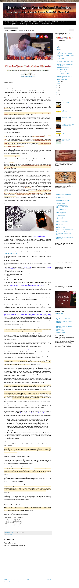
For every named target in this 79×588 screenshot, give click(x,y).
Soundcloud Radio (45, 23)
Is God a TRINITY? (59, 218)
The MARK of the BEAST (61, 209)
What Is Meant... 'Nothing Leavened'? (64, 53)
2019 (57, 94)
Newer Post (6, 579)
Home (28, 579)
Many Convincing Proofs (61, 217)
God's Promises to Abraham (61, 196)
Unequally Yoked (60, 58)
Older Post (49, 579)
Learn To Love (60, 60)
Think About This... (7, 23)
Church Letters (28, 21)
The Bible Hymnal (59, 192)
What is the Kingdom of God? (62, 221)
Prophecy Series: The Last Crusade (63, 202)
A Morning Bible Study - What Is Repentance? (63, 74)
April (58, 47)
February (59, 81)
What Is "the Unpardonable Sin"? (62, 219)
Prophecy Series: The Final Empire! (63, 199)
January (59, 83)
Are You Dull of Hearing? (62, 69)
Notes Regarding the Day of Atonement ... (64, 194)
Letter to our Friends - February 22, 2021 (66, 140)
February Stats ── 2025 (62, 79)
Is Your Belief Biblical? (60, 203)
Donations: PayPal (59, 329)
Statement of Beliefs (14, 21)
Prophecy (21, 21)
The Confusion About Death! (61, 205)
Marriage (57, 226)
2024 (57, 85)
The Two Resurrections (60, 215)
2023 (57, 87)
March (58, 49)
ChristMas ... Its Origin (60, 227)
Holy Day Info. (23, 23)
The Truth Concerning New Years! (62, 240)
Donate (52, 23)
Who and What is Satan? (61, 212)
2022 (57, 89)
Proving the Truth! (59, 210)
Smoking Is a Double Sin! (61, 235)
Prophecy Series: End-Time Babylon (63, 200)
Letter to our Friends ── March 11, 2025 (65, 67)
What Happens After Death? (61, 231)
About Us (6, 21)
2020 (57, 92)
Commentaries (64, 21)
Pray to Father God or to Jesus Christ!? (67, 111)
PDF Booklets (30, 23)
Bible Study (47, 21)
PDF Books (15, 23)
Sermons (35, 21)
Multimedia (41, 21)
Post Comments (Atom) (14, 581)
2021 (57, 90)
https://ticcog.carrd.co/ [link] (11, 253)
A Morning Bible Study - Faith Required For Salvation (68, 125)
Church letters (9, 534)
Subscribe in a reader (59, 313)
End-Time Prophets (59, 197)
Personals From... (55, 21)
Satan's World (58, 223)
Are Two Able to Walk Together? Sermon (66, 103)
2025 (57, 46)
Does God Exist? (59, 224)
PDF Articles (37, 23)
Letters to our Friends (60, 330)
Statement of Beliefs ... (60, 213)
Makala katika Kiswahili (66, 117)
